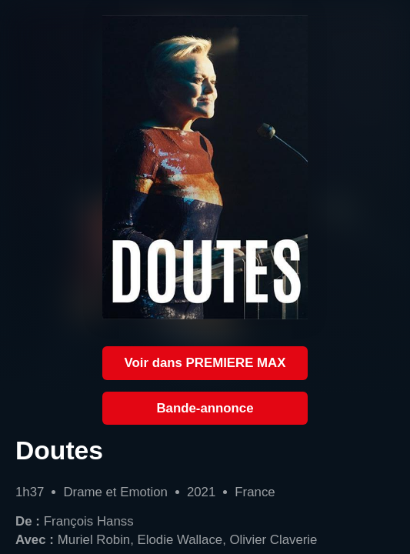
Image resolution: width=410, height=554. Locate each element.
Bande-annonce (204, 408)
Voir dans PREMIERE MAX (205, 362)
